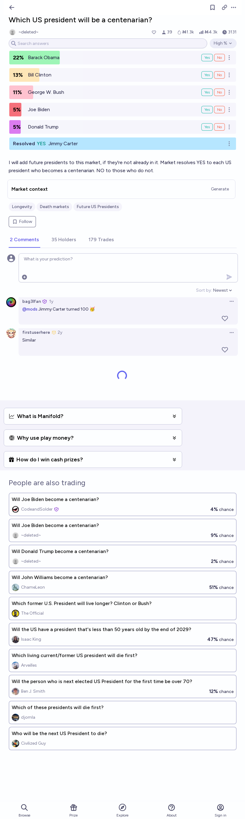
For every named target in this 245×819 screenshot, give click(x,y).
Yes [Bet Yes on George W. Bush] (207, 92)
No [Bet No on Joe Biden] (219, 109)
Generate (220, 189)
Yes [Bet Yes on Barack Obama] (207, 57)
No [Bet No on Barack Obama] (219, 57)
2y (60, 332)
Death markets (54, 206)
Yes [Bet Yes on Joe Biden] (207, 109)
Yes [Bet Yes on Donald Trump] (207, 127)
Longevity (22, 206)
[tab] (24, 240)
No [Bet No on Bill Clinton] (219, 75)
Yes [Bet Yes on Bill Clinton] (207, 75)
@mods (29, 309)
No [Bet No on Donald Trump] (219, 127)
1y (51, 301)
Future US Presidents (98, 206)
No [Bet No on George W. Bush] (219, 92)
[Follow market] (212, 7)
